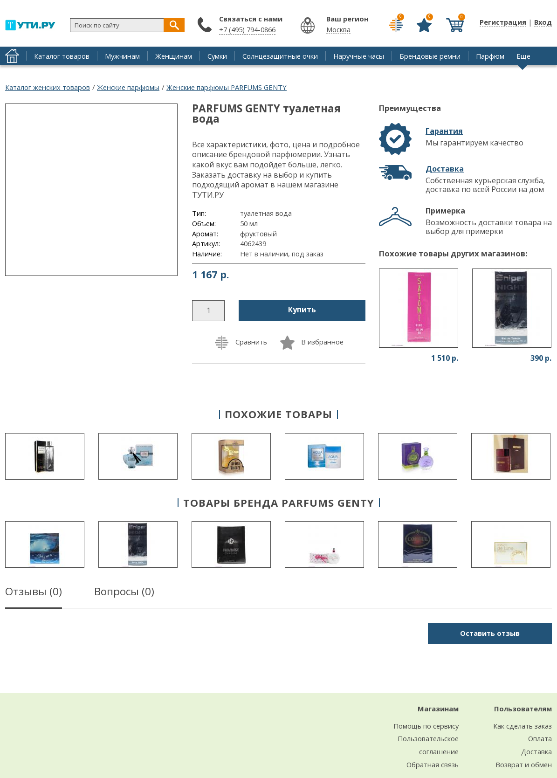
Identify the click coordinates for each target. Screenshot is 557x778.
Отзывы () (33, 593)
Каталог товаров (61, 56)
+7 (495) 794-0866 (247, 29)
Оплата (540, 738)
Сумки (217, 56)
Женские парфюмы (128, 87)
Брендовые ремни (430, 56)
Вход (543, 22)
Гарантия (444, 131)
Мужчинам (122, 56)
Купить (302, 309)
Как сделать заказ (522, 725)
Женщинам (173, 56)
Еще (523, 56)
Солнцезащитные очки (280, 56)
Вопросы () (124, 593)
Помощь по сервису (426, 725)
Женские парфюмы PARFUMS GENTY (226, 87)
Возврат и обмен (523, 764)
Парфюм (490, 56)
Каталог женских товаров (47, 87)
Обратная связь (432, 764)
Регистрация (503, 22)
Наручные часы (358, 56)
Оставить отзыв (490, 633)
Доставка (445, 169)
